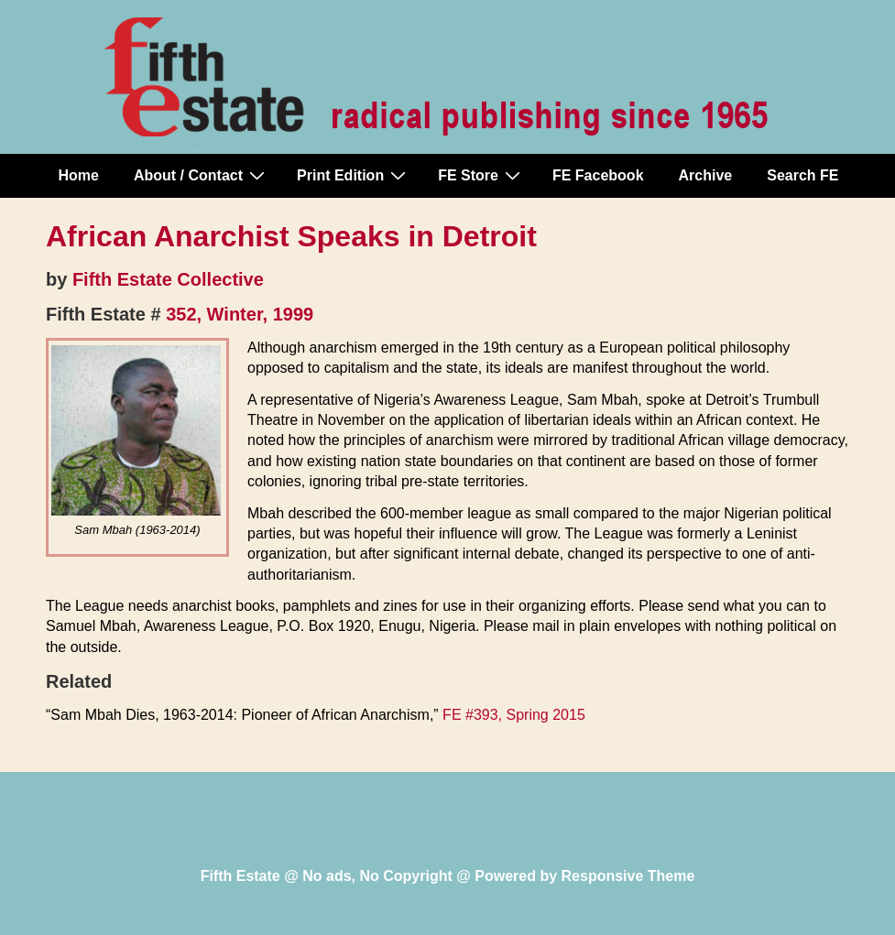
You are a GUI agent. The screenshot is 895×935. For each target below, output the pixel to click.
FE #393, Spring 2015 (513, 715)
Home (79, 175)
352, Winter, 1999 (239, 314)
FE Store (481, 175)
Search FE (802, 175)
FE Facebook (598, 175)
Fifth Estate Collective (168, 279)
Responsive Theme (628, 876)
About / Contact (201, 175)
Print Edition (353, 175)
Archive (706, 175)
